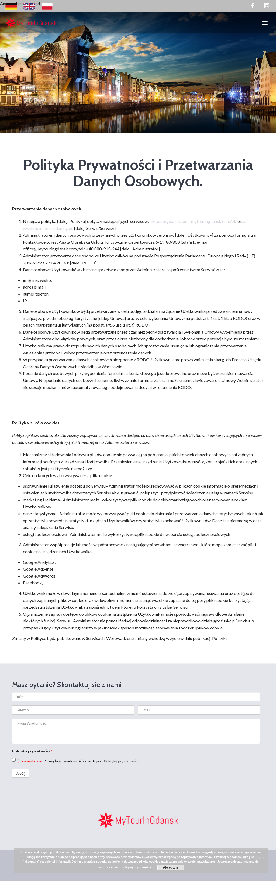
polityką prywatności (136, 867)
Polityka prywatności (32, 751)
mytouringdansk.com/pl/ (214, 221)
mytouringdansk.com (169, 221)
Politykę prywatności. (121, 761)
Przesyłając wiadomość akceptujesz (75, 760)
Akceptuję (170, 867)
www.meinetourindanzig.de (48, 228)
